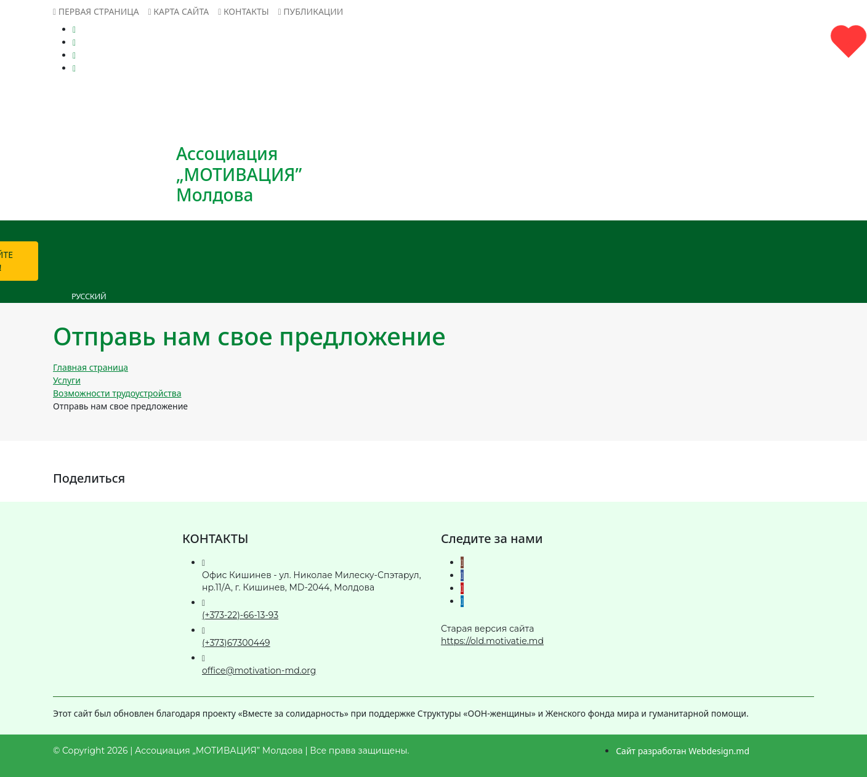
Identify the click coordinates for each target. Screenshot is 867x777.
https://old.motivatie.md (492, 640)
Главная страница (90, 367)
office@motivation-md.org (259, 670)
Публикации (311, 11)
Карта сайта (178, 11)
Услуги (67, 380)
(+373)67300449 (236, 642)
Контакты (243, 11)
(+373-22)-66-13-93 (240, 615)
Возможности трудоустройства (117, 393)
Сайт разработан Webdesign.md (682, 751)
